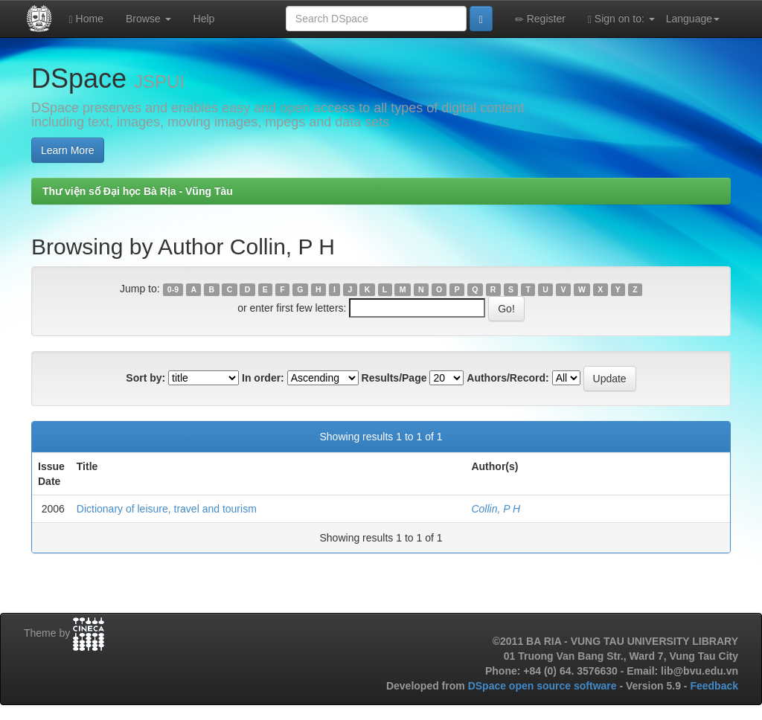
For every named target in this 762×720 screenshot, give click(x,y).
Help (204, 19)
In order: (263, 378)
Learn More (68, 150)
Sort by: (145, 378)
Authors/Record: (507, 378)
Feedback (714, 686)
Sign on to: (621, 19)
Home (86, 19)
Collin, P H (495, 509)
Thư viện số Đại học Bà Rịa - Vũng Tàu (137, 191)
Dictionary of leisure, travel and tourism (167, 509)
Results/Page (394, 378)
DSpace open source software (544, 686)
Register (540, 19)
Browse (148, 19)
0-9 (173, 289)
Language (693, 19)
